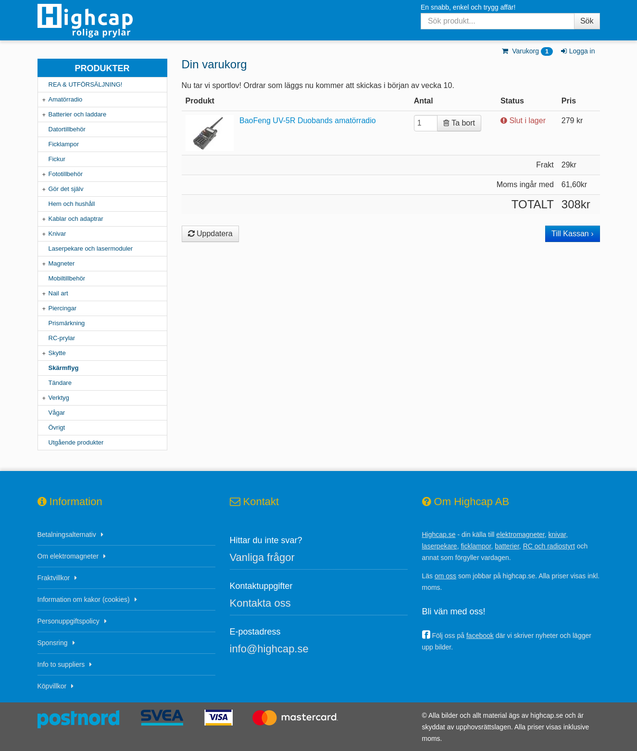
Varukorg (527, 51)
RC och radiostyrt (549, 546)
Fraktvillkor (53, 578)
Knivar (57, 233)
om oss (445, 576)
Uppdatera (210, 233)
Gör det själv (66, 188)
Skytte (57, 352)
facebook (480, 635)
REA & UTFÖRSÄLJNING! (86, 84)
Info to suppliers (61, 664)
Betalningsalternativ (66, 534)
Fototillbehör (66, 174)
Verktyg (59, 397)
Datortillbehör (67, 129)
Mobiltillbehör (67, 278)
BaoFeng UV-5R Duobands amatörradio (307, 120)
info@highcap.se (269, 649)
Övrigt (57, 427)
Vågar (57, 412)
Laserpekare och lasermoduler (91, 248)
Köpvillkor (52, 686)
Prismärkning (67, 323)
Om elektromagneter (68, 556)
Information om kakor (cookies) (83, 599)
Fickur (57, 159)
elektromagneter (520, 534)
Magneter (62, 263)
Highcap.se (439, 534)
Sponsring (52, 643)
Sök (587, 21)
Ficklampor (64, 144)
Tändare (60, 382)
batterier (507, 546)
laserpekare (439, 546)
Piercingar (63, 308)
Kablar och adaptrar (76, 218)
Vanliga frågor (262, 557)
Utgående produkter (76, 442)
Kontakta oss (260, 603)
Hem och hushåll (72, 203)
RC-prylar (62, 338)
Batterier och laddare (78, 114)
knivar (557, 534)
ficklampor (476, 546)
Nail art (58, 293)
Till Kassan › (572, 233)
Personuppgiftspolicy (68, 621)
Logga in (577, 51)
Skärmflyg (64, 367)
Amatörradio (66, 99)
